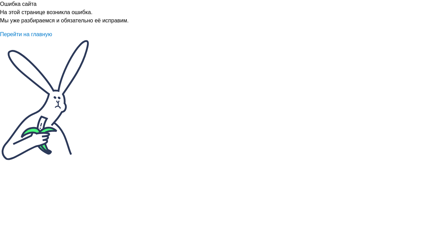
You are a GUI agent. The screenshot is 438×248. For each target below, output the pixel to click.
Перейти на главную (26, 34)
